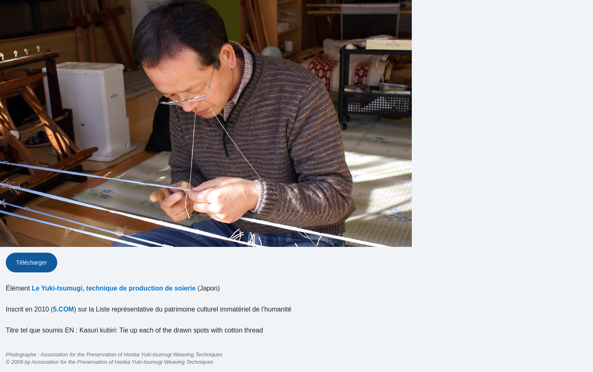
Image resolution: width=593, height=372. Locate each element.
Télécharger (31, 262)
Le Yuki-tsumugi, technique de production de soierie (114, 288)
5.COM (63, 309)
